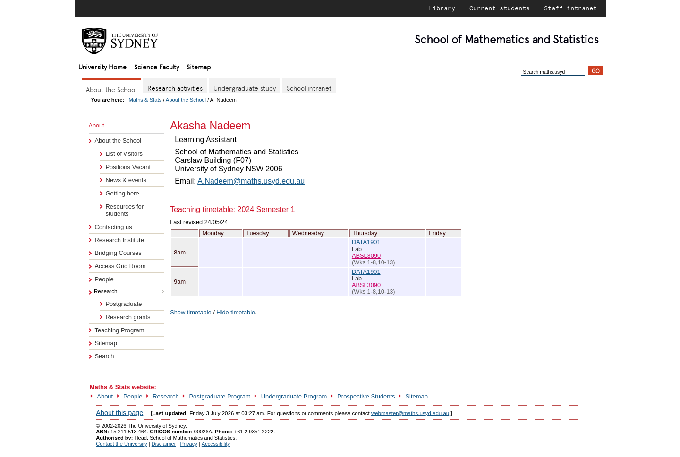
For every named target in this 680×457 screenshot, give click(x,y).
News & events (125, 180)
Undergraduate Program (294, 396)
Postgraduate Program (219, 396)
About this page (119, 412)
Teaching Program (119, 330)
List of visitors (123, 153)
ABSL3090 (366, 255)
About (105, 396)
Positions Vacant (128, 166)
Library (442, 8)
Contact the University (121, 444)
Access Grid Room (119, 266)
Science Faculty (156, 66)
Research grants (127, 317)
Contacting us (113, 226)
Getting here (122, 193)
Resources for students (124, 210)
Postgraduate (123, 303)
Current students (499, 8)
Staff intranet (570, 8)
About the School (186, 99)
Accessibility (216, 444)
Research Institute (119, 240)
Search (104, 356)
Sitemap (199, 66)
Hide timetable (235, 312)
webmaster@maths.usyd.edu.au (410, 413)
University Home (102, 66)
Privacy (188, 444)
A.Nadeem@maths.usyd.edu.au (251, 181)
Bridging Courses (117, 252)
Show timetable (191, 312)
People (103, 279)
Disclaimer (164, 444)
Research (165, 396)
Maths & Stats (145, 99)
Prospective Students (366, 396)
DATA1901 (366, 241)
